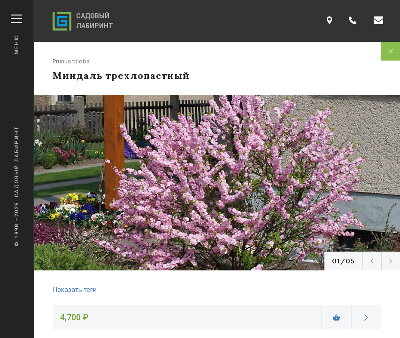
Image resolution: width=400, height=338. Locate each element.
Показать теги (75, 289)
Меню (16, 34)
